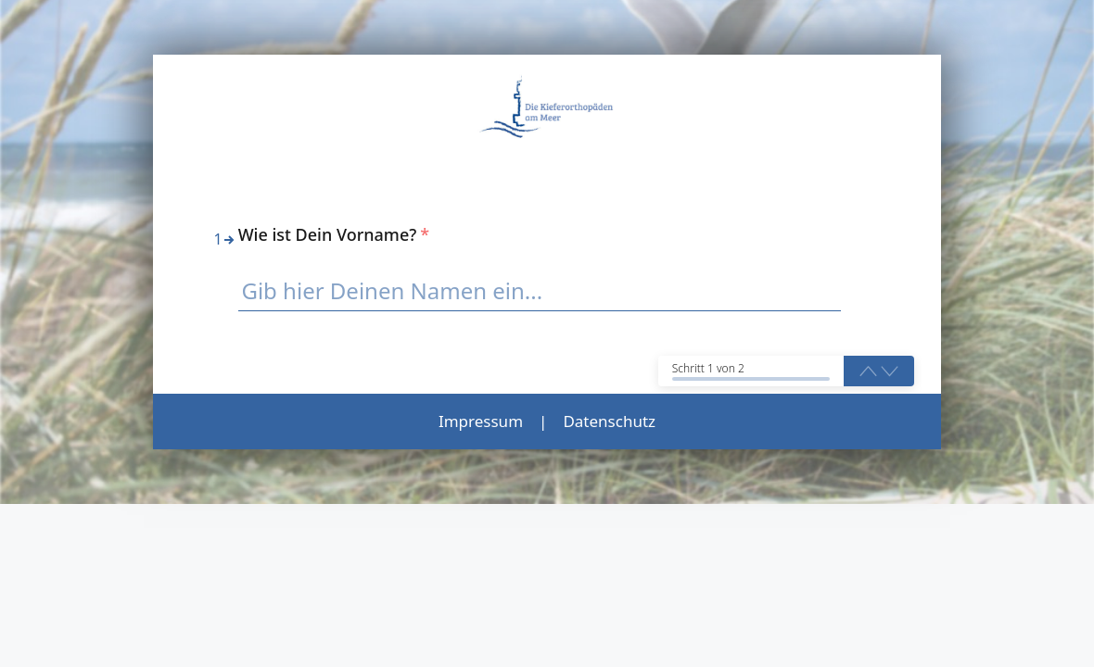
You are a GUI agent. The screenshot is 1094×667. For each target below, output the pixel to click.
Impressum (481, 421)
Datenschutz (609, 421)
